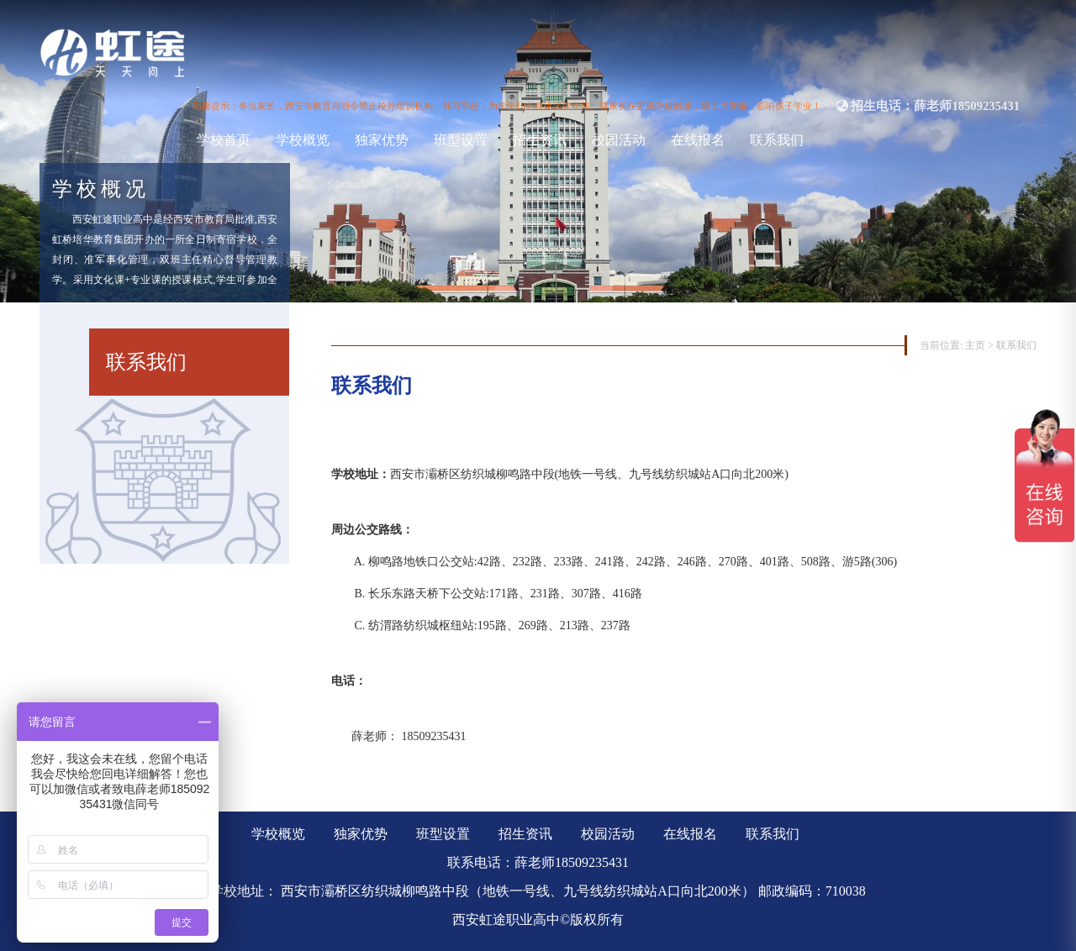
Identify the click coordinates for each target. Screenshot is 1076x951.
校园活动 (619, 140)
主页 (975, 345)
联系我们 (777, 140)
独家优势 (382, 140)
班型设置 (461, 140)
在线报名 (698, 140)
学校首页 (224, 140)
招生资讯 (540, 140)
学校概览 (303, 140)
